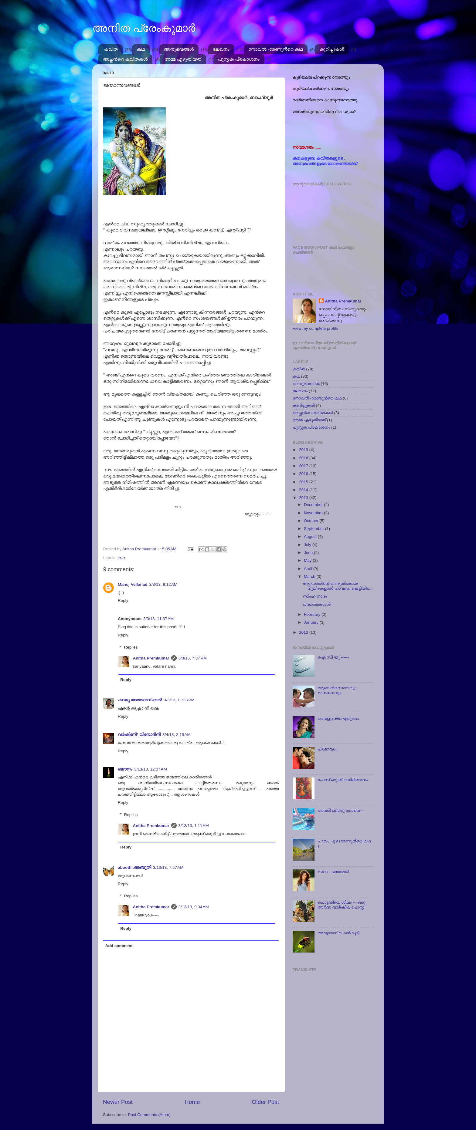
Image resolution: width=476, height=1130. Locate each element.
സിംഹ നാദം (315, 596)
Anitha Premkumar (151, 658)
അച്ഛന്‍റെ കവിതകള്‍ (125, 59)
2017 (304, 466)
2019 (304, 449)
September (314, 528)
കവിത (111, 49)
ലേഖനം (221, 49)
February (312, 614)
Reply (123, 600)
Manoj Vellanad (133, 584)
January (312, 622)
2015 (304, 482)
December (314, 504)
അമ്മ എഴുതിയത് (182, 59)
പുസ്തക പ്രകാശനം (239, 59)
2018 (304, 458)
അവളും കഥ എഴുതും (338, 718)
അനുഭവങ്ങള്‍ (179, 49)
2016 (304, 473)
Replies (131, 647)
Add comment (119, 945)
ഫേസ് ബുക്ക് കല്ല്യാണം (343, 780)
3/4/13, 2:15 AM (176, 734)
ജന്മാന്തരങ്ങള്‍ (317, 604)
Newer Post (118, 1102)
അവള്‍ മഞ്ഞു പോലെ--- (341, 810)
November (314, 513)
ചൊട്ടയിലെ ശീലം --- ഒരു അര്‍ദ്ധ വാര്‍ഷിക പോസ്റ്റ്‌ (341, 904)
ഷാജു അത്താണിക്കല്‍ (140, 700)
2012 (304, 632)
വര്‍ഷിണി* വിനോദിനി (139, 734)
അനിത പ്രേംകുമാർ (143, 28)
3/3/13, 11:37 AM (158, 618)
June (309, 552)
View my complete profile (315, 328)
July (308, 544)
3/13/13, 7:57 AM (168, 867)
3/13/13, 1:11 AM (193, 825)
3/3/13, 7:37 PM (192, 658)
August (311, 536)
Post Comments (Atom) (149, 1114)
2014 (304, 489)
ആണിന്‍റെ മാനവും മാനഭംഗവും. (337, 690)
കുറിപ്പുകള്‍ (331, 49)
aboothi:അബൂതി (134, 867)
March (310, 576)
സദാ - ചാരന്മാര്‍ (333, 871)
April (308, 568)
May (308, 560)
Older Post (265, 1102)
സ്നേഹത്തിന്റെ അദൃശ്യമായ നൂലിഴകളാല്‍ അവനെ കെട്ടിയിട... (337, 586)
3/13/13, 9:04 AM (193, 907)
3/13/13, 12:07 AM (150, 769)
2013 (304, 497)
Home (192, 1102)
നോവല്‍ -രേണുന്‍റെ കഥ (275, 49)
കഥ (141, 49)
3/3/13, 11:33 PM (179, 700)
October (312, 520)
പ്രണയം (326, 749)
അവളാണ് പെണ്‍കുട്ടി (338, 933)
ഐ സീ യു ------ (333, 657)
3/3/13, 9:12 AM (163, 584)
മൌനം (125, 769)
